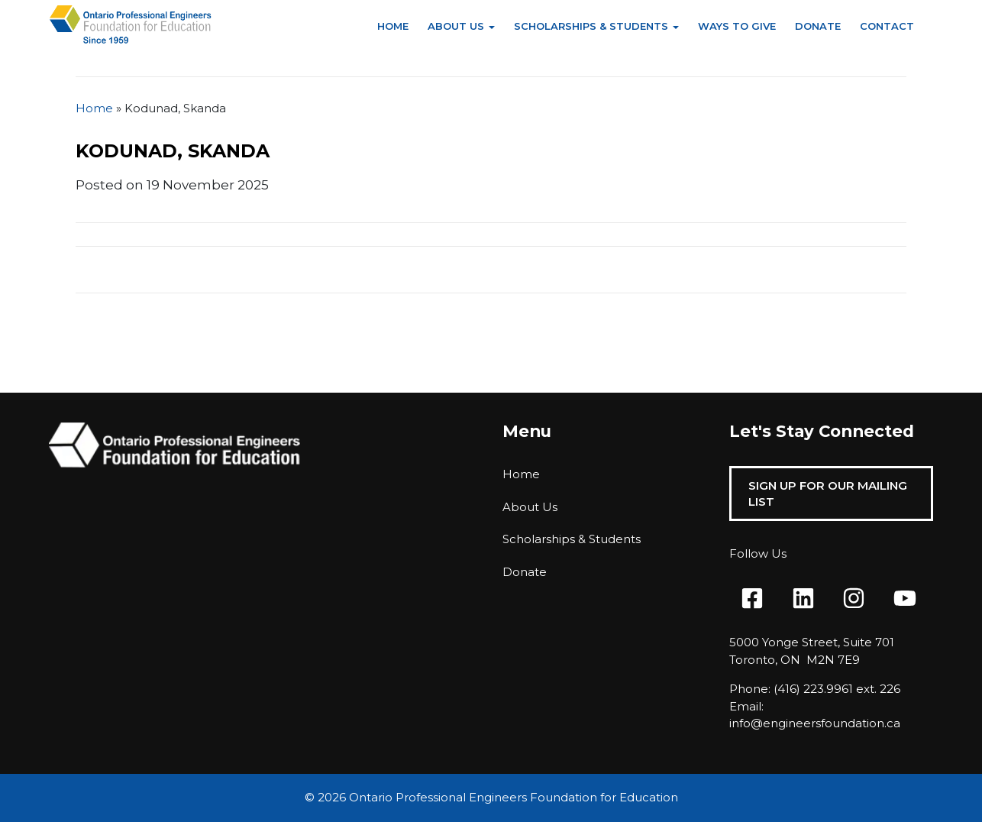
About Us (456, 26)
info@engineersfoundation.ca (814, 723)
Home (393, 26)
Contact (887, 26)
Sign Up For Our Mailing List (827, 493)
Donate (818, 26)
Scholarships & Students (591, 26)
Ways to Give (737, 26)
